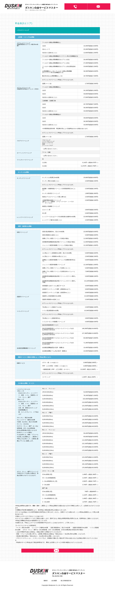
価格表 (46, 584)
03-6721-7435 (74, 6)
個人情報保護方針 (66, 584)
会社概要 (54, 584)
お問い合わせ (98, 6)
